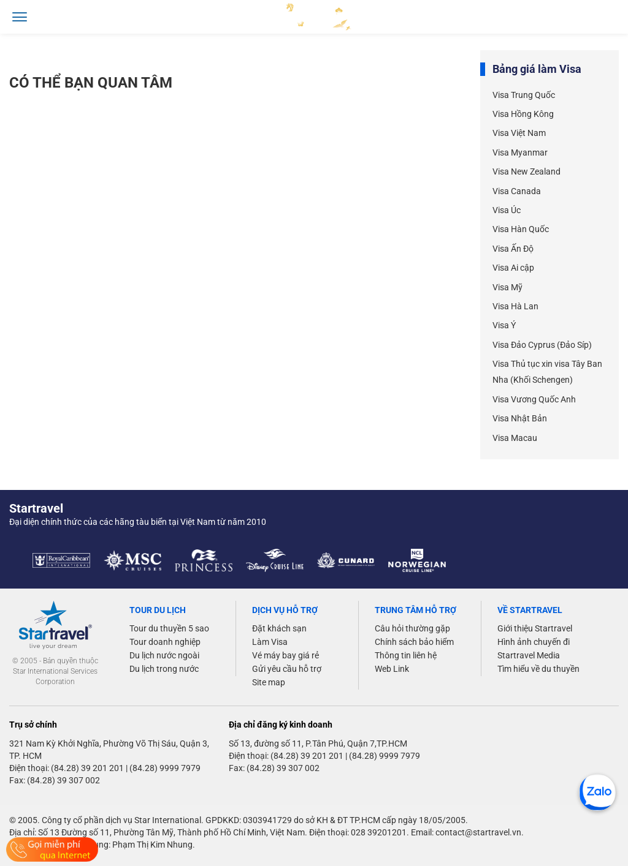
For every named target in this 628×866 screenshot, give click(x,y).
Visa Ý (504, 325)
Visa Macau (514, 438)
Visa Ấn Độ (513, 249)
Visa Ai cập (513, 268)
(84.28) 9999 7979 (165, 768)
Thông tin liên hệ (406, 655)
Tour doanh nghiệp (165, 642)
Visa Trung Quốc (523, 95)
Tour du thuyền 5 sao (169, 628)
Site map (268, 682)
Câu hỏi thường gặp (412, 628)
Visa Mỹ (507, 287)
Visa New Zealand (526, 171)
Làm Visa (270, 642)
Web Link (392, 669)
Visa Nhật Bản (519, 418)
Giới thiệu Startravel (534, 628)
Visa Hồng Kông (523, 114)
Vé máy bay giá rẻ (285, 655)
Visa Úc (506, 210)
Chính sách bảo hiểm (414, 642)
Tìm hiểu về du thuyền (538, 669)
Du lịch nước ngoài (164, 655)
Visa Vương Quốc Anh (534, 399)
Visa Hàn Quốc (520, 229)
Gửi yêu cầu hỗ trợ (286, 669)
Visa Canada (516, 191)
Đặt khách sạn (279, 628)
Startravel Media (528, 655)
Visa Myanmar (520, 152)
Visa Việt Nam (519, 133)
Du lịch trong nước (164, 669)
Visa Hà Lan (515, 306)
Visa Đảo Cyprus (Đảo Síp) (542, 345)
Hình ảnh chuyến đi (533, 642)
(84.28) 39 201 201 (87, 768)
